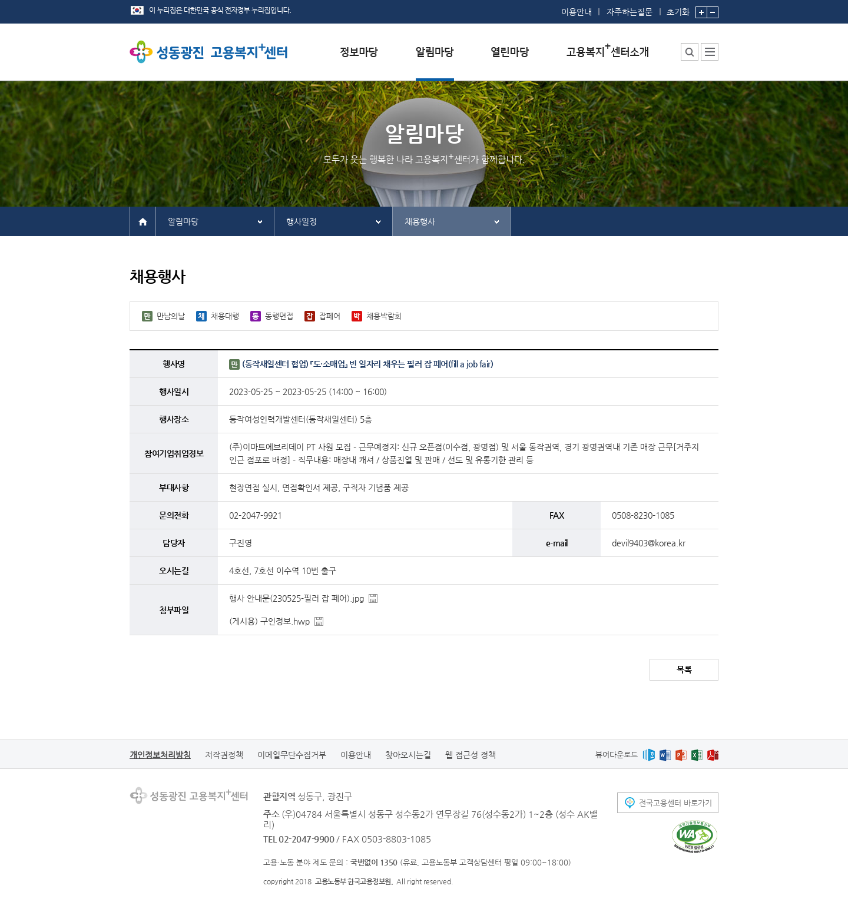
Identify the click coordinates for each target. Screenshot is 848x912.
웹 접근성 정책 (470, 755)
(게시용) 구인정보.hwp (269, 621)
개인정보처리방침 (160, 755)
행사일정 (301, 221)
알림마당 (183, 221)
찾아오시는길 (408, 755)
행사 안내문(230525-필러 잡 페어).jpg (296, 598)
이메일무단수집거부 (291, 755)
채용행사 (420, 221)
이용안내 (576, 11)
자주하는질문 (629, 11)
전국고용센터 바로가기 (675, 802)
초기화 (678, 8)
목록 (684, 669)
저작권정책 (224, 755)
